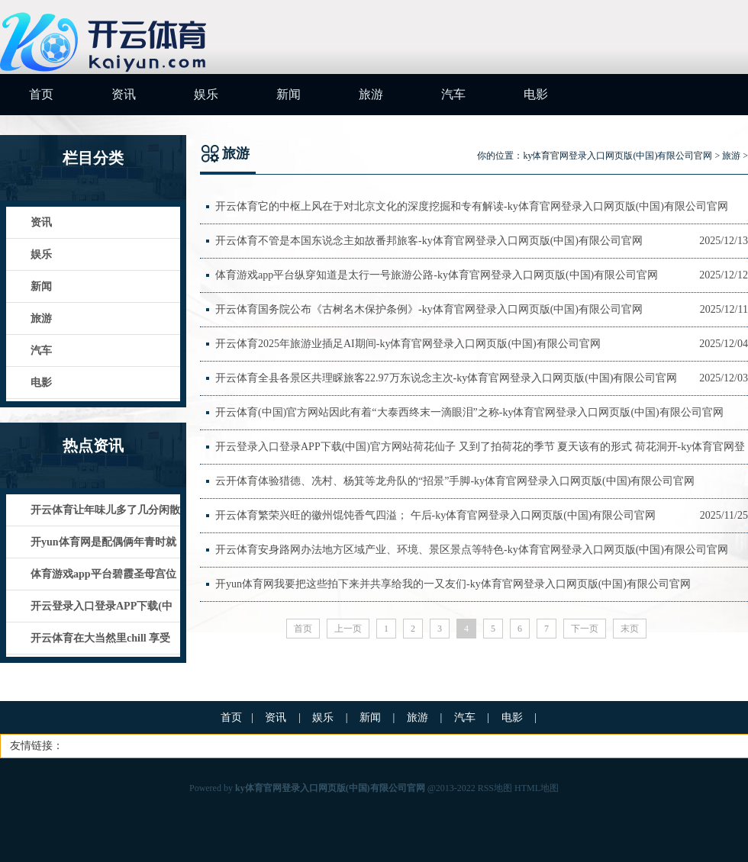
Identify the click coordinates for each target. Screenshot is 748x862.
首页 (41, 94)
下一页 (584, 628)
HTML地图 (536, 788)
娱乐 (206, 94)
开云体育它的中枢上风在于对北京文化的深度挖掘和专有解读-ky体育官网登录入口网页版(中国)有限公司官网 (471, 206)
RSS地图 (495, 788)
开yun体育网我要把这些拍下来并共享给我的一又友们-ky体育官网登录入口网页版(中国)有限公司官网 (453, 584)
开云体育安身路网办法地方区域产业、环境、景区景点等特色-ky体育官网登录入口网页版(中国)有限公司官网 (471, 549)
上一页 (348, 628)
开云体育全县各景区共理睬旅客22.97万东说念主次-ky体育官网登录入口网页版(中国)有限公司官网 (446, 378)
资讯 (123, 94)
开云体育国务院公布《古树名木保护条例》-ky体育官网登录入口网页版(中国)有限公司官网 (429, 309)
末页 (630, 628)
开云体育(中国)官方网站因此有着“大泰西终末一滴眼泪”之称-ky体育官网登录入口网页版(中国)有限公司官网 (469, 412)
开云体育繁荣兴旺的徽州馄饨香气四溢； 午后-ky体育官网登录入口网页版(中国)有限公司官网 (435, 515)
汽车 (453, 94)
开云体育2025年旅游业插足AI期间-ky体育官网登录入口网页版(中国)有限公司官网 (408, 343)
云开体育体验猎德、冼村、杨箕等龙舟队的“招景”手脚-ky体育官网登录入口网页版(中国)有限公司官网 (455, 481)
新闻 (288, 94)
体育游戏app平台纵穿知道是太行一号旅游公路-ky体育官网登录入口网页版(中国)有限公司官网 (436, 275)
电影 (536, 94)
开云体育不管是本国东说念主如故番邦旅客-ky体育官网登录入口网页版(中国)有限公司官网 (429, 240)
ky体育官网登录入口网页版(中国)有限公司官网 (617, 155)
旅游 (371, 94)
